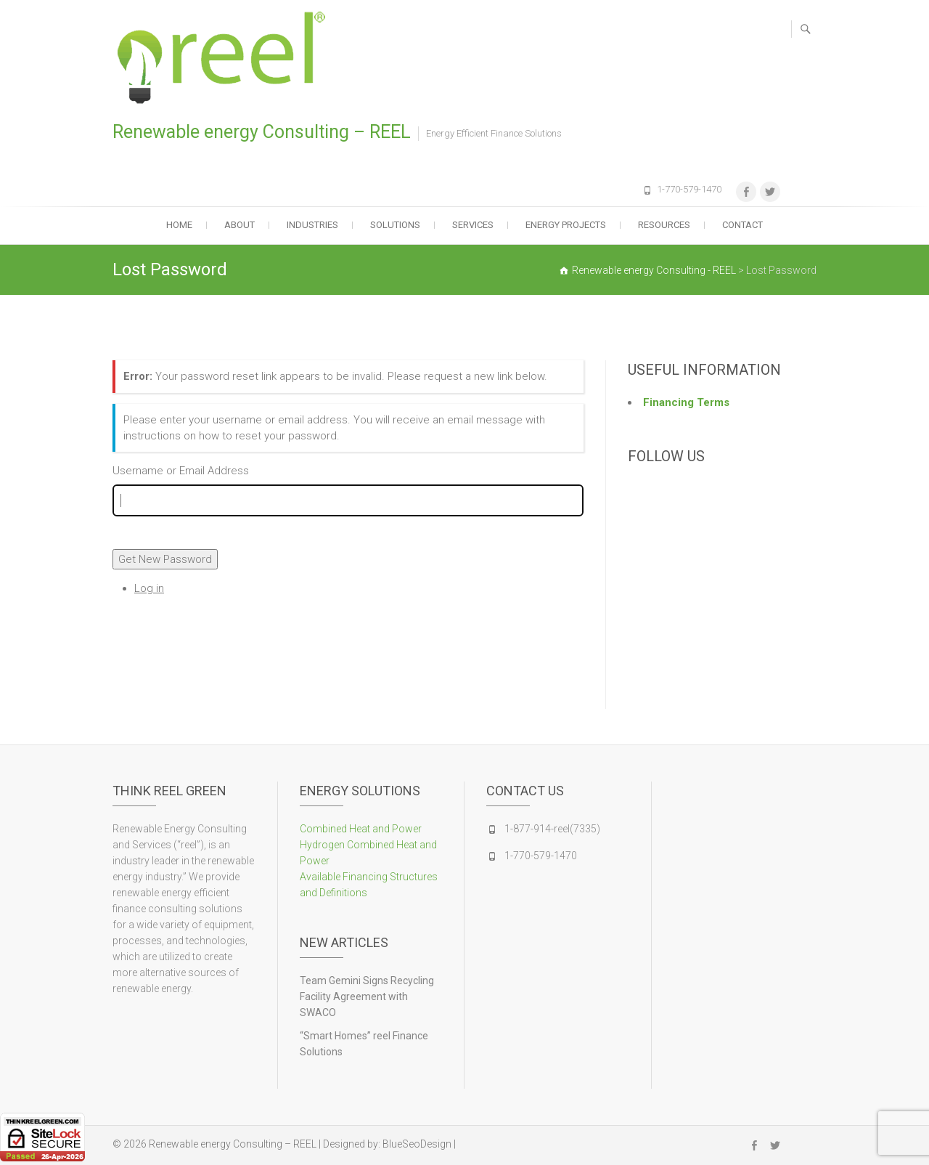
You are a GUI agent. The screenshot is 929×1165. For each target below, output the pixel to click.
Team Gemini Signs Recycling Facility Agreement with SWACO (367, 996)
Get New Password (165, 559)
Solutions (395, 224)
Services (473, 224)
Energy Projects (565, 224)
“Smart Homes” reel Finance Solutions (364, 1044)
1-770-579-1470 (689, 189)
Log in (149, 588)
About (239, 224)
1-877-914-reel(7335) (552, 829)
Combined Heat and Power (361, 829)
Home (179, 224)
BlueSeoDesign (416, 1144)
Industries (312, 224)
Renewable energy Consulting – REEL (261, 131)
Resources (664, 224)
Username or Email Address (180, 470)
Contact (742, 224)
